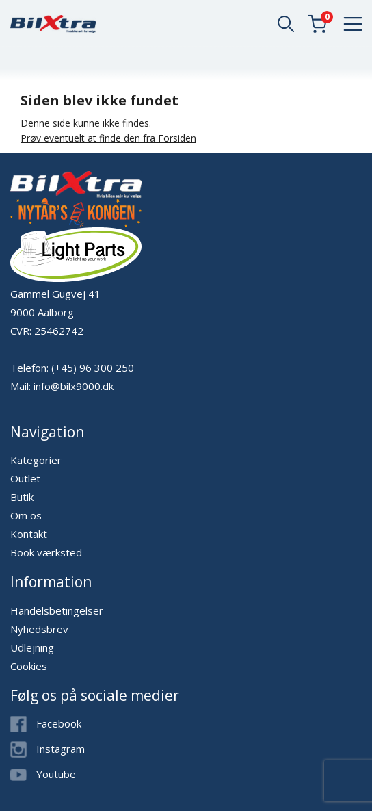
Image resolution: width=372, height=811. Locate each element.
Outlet (25, 478)
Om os (26, 515)
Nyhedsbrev (39, 629)
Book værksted (46, 552)
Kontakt (28, 534)
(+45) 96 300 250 (92, 367)
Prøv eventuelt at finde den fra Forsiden (108, 137)
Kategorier (36, 460)
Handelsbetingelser (56, 610)
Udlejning (32, 647)
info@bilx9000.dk (74, 386)
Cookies (28, 666)
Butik (22, 497)
